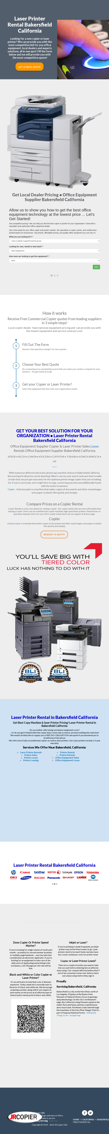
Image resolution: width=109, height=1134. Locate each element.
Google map (75, 1015)
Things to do (62, 1015)
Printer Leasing (31, 760)
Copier (11, 489)
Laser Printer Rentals (31, 752)
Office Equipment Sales (67, 757)
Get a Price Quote (29, 67)
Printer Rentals (67, 755)
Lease (94, 446)
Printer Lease (31, 757)
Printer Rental (67, 752)
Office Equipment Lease (67, 760)
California (53, 1121)
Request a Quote (54, 534)
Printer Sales (30, 755)
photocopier (14, 523)
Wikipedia (91, 1012)
